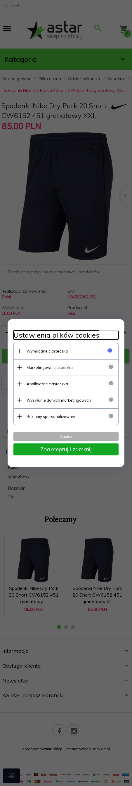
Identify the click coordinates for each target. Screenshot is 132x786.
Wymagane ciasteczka (47, 351)
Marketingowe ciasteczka (50, 367)
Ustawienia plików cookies (56, 335)
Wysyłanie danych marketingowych (59, 400)
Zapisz (66, 436)
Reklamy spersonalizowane (52, 416)
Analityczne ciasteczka (47, 383)
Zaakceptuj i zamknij (66, 449)
